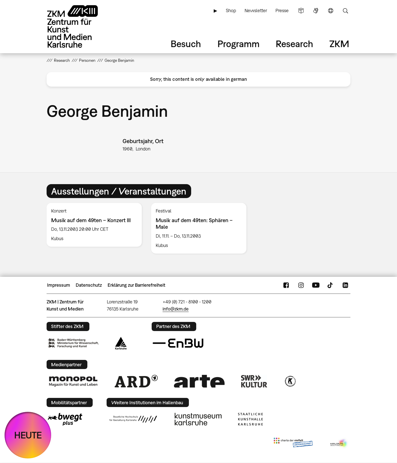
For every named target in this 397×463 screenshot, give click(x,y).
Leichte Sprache (301, 11)
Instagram (301, 285)
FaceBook (286, 285)
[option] (94, 225)
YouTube (316, 285)
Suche (345, 11)
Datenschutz (89, 285)
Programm (238, 43)
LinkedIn (345, 285)
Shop (231, 10)
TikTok (331, 285)
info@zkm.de (176, 309)
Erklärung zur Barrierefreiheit (136, 285)
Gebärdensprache (316, 11)
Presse (282, 10)
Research (294, 43)
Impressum (58, 285)
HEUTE (28, 435)
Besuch (186, 43)
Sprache (331, 11)
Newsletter (256, 10)
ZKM (339, 43)
